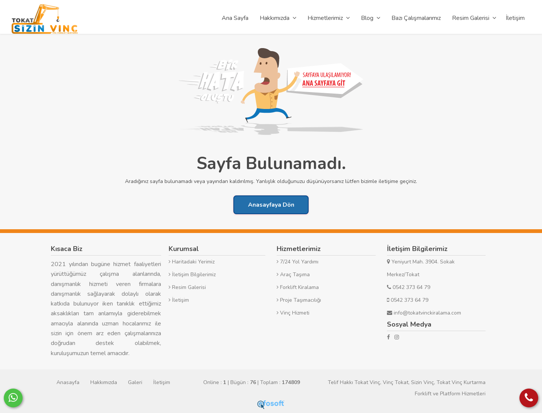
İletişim (179, 300)
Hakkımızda (103, 382)
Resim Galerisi (187, 287)
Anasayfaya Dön (271, 205)
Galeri (135, 382)
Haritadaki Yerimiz (192, 261)
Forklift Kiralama (298, 287)
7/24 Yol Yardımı (297, 261)
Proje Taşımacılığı (299, 300)
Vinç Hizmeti (293, 312)
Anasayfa (67, 382)
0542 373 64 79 (408, 287)
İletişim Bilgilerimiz (192, 274)
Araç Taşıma (293, 274)
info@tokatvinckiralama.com (424, 312)
